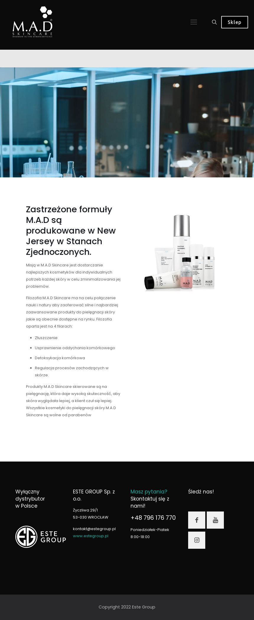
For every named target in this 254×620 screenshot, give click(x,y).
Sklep (235, 22)
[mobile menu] (194, 22)
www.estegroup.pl (90, 536)
